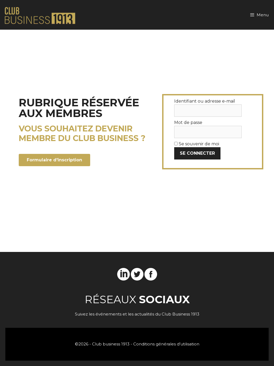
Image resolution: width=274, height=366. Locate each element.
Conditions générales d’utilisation (166, 343)
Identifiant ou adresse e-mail (204, 101)
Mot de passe (188, 122)
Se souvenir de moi (196, 143)
